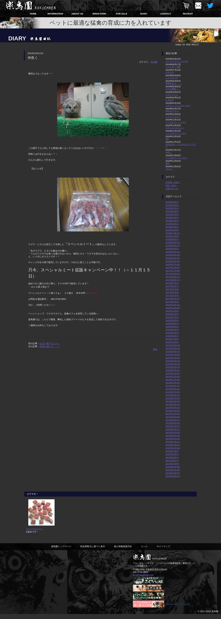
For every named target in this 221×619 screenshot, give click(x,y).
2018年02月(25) (173, 261)
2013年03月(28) (173, 438)
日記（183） (171, 185)
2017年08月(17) (173, 280)
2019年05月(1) (172, 214)
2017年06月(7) (172, 286)
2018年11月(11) (173, 233)
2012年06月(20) (173, 467)
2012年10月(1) (172, 454)
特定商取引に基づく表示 (92, 551)
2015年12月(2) (172, 339)
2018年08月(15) (173, 242)
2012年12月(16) (173, 448)
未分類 (154, 62)
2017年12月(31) (173, 267)
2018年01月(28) (173, 264)
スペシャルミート (34, 533)
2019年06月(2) (172, 211)
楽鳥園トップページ (61, 551)
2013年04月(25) (173, 435)
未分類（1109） (173, 182)
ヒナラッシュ (172, 94)
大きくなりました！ (175, 128)
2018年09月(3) (172, 239)
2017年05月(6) (172, 289)
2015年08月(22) (173, 351)
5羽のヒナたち (172, 111)
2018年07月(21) (173, 245)
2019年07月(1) (172, 208)
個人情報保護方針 (123, 551)
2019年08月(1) (172, 205)
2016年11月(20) (173, 308)
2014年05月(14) (173, 398)
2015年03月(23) (173, 367)
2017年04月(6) (172, 292)
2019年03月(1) (172, 221)
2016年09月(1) (172, 314)
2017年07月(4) (172, 283)
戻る (155, 349)
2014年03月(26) (173, 404)
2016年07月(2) (172, 317)
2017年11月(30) (173, 270)
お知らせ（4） (172, 188)
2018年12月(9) (172, 230)
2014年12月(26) (173, 376)
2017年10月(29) (173, 274)
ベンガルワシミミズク (176, 122)
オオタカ (170, 72)
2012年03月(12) (173, 476)
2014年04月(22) (173, 401)
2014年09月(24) (173, 386)
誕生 (168, 163)
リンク (144, 551)
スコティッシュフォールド (178, 105)
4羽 (167, 139)
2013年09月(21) (173, 420)
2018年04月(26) (173, 255)
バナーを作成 (184, 609)
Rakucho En (171, 609)
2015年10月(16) (173, 345)
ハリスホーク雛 (173, 67)
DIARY (143, 13)
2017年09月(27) (173, 277)
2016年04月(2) (172, 326)
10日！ (169, 152)
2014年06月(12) (173, 395)
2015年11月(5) (172, 342)
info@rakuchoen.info (143, 579)
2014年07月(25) (173, 392)
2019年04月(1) (172, 217)
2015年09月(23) (173, 348)
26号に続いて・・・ (50, 346)
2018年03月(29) (173, 258)
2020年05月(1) (172, 202)
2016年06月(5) (172, 320)
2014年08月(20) (173, 389)
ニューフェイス (173, 116)
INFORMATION (55, 13)
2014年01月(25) (173, 411)
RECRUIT (188, 13)
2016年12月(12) (173, 305)
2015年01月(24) (173, 373)
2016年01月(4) (172, 336)
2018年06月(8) (172, 248)
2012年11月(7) (172, 451)
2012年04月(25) (173, 473)
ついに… (170, 169)
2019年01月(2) (172, 227)
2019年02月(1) (172, 224)
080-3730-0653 (140, 577)
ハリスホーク (172, 78)
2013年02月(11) (173, 442)
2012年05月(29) (173, 470)
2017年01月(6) (172, 302)
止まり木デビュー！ (50, 343)
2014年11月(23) (173, 379)
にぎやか (170, 100)
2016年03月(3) (172, 329)
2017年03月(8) (172, 295)
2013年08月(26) (173, 423)
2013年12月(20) (173, 414)
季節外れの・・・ (174, 83)
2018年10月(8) (172, 236)
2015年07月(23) (173, 354)
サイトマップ (163, 551)
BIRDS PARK (99, 13)
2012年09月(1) (172, 457)
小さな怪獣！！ (173, 89)
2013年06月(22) (173, 429)
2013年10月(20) (173, 417)
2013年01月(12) (173, 445)
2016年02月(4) (172, 333)
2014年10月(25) (173, 383)
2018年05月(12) (173, 252)
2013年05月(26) (173, 432)
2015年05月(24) (173, 361)
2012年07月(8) (172, 464)
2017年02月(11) (173, 298)
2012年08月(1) (172, 460)
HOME (33, 13)
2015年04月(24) (173, 364)
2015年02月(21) (173, 370)
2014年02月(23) (173, 407)
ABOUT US (77, 13)
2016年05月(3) (172, 323)
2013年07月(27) (173, 426)
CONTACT (165, 13)
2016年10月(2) (172, 311)
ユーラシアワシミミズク (177, 61)
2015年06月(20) (173, 358)
